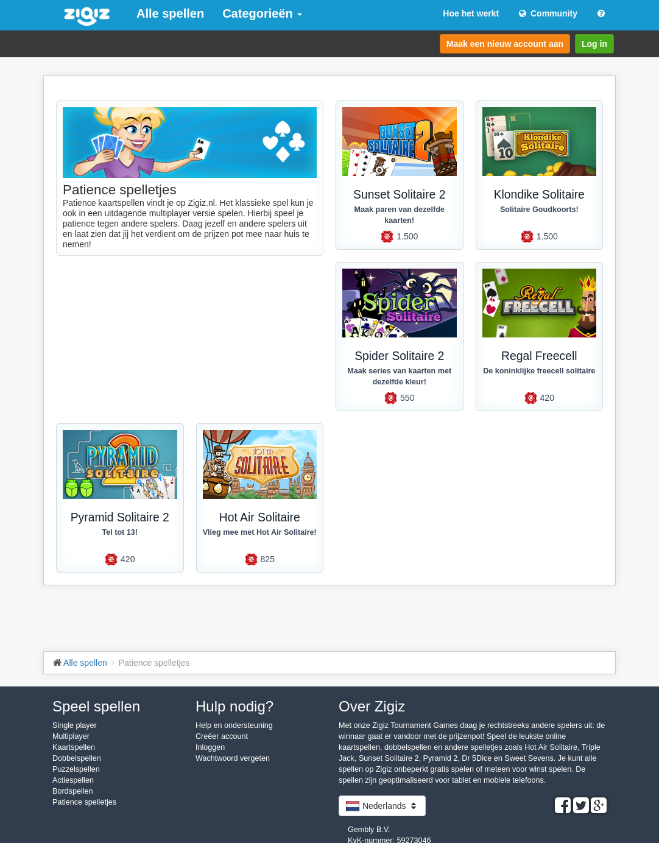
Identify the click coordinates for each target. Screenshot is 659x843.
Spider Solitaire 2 (399, 356)
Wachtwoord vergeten (233, 758)
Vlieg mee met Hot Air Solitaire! (260, 532)
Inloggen (210, 747)
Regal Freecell (539, 356)
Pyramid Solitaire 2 (120, 517)
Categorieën (262, 13)
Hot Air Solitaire (259, 517)
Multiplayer (71, 736)
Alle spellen (170, 13)
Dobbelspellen (76, 758)
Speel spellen (96, 706)
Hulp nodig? (234, 706)
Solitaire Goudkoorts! (539, 209)
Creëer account (222, 736)
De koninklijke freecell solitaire (539, 371)
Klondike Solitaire (539, 194)
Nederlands (382, 806)
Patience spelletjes (84, 802)
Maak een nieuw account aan (504, 44)
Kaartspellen (73, 747)
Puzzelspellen (76, 769)
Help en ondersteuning (234, 725)
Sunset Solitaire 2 (399, 194)
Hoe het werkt (471, 13)
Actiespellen (73, 780)
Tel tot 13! (120, 532)
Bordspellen (72, 791)
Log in (594, 44)
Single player (74, 725)
